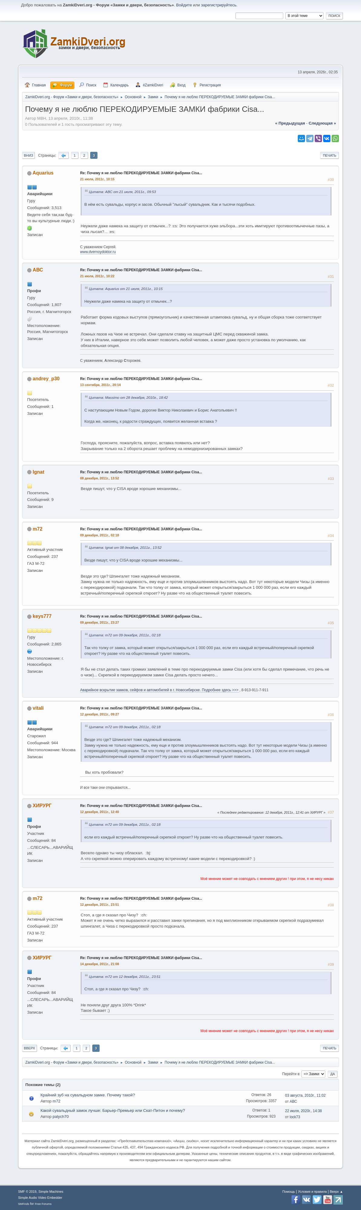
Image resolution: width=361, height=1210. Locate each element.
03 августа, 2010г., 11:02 (305, 1095)
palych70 (61, 1116)
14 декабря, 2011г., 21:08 (99, 964)
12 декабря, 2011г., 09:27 (99, 714)
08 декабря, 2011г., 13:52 (99, 478)
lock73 (295, 1117)
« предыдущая (290, 123)
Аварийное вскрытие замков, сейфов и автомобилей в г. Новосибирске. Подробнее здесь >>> (160, 690)
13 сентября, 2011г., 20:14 (100, 385)
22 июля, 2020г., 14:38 (303, 1111)
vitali (38, 708)
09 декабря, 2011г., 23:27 (99, 622)
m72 (37, 529)
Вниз (28, 155)
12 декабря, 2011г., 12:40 (99, 812)
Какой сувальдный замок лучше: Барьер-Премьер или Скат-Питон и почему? (113, 1110)
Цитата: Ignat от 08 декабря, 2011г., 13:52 (125, 547)
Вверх (29, 1048)
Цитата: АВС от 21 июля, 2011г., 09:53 (122, 192)
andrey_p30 (46, 378)
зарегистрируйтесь (218, 5)
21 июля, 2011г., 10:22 (97, 276)
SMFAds (23, 1203)
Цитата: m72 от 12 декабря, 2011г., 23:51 (125, 976)
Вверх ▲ (336, 1191)
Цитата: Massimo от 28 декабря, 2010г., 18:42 (128, 397)
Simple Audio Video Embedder (40, 1197)
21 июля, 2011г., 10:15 (97, 179)
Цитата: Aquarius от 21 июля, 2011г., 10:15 (126, 289)
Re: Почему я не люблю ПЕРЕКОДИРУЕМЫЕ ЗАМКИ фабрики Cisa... (141, 173)
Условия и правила (312, 1191)
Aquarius (43, 172)
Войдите (184, 5)
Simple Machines (50, 1191)
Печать (329, 155)
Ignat (38, 472)
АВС (38, 269)
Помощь (288, 1191)
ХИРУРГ (42, 805)
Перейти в (291, 1074)
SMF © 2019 (27, 1191)
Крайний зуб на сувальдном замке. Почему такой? (88, 1095)
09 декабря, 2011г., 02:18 (99, 535)
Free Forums (43, 1203)
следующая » (322, 123)
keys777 (42, 616)
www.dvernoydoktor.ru (98, 252)
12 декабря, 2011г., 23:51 (99, 904)
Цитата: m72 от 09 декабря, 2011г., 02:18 (125, 635)
